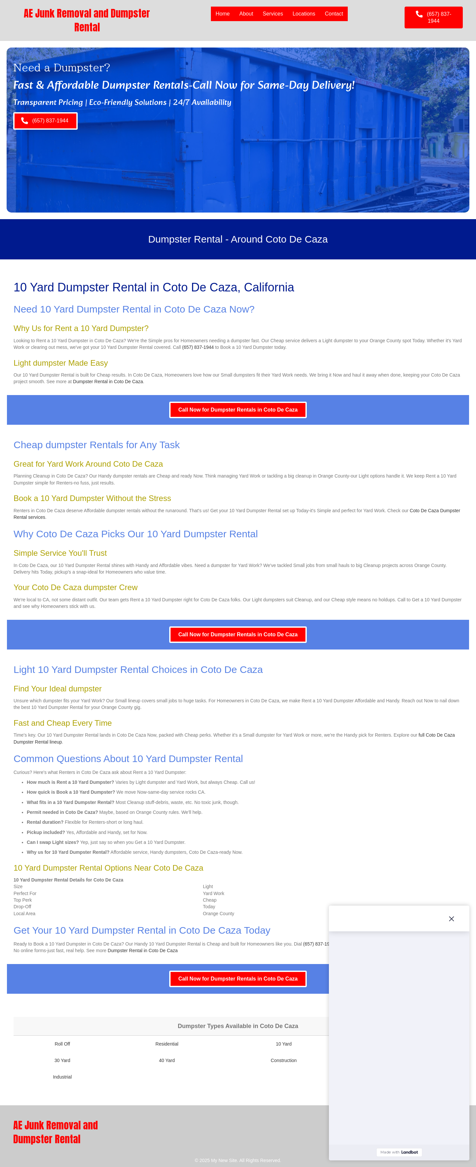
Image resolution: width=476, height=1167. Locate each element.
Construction (284, 1060)
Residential (166, 1044)
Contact (334, 14)
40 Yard (167, 1060)
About (246, 14)
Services (273, 14)
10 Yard (284, 1044)
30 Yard (62, 1060)
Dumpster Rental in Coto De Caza (108, 381)
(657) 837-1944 (198, 347)
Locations (304, 14)
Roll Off (62, 1044)
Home (223, 14)
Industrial (62, 1077)
